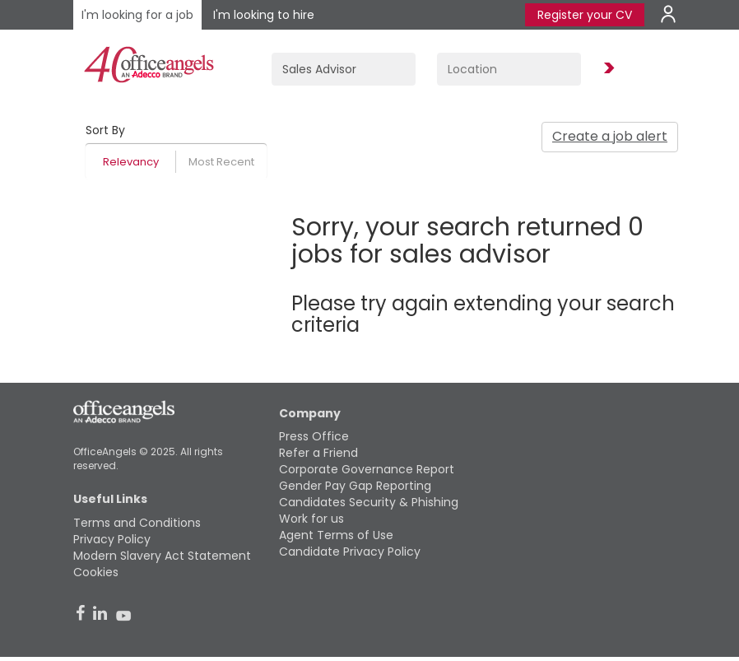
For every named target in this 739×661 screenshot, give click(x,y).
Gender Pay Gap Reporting (355, 485)
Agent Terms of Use (336, 535)
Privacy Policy (112, 539)
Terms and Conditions (137, 522)
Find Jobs (606, 68)
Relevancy (131, 162)
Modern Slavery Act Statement (162, 555)
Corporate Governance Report (366, 469)
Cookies (96, 572)
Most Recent (221, 162)
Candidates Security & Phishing (368, 502)
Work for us (311, 518)
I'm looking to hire (263, 15)
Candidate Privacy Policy (350, 551)
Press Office (314, 436)
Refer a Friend (318, 453)
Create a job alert (609, 136)
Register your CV (584, 15)
